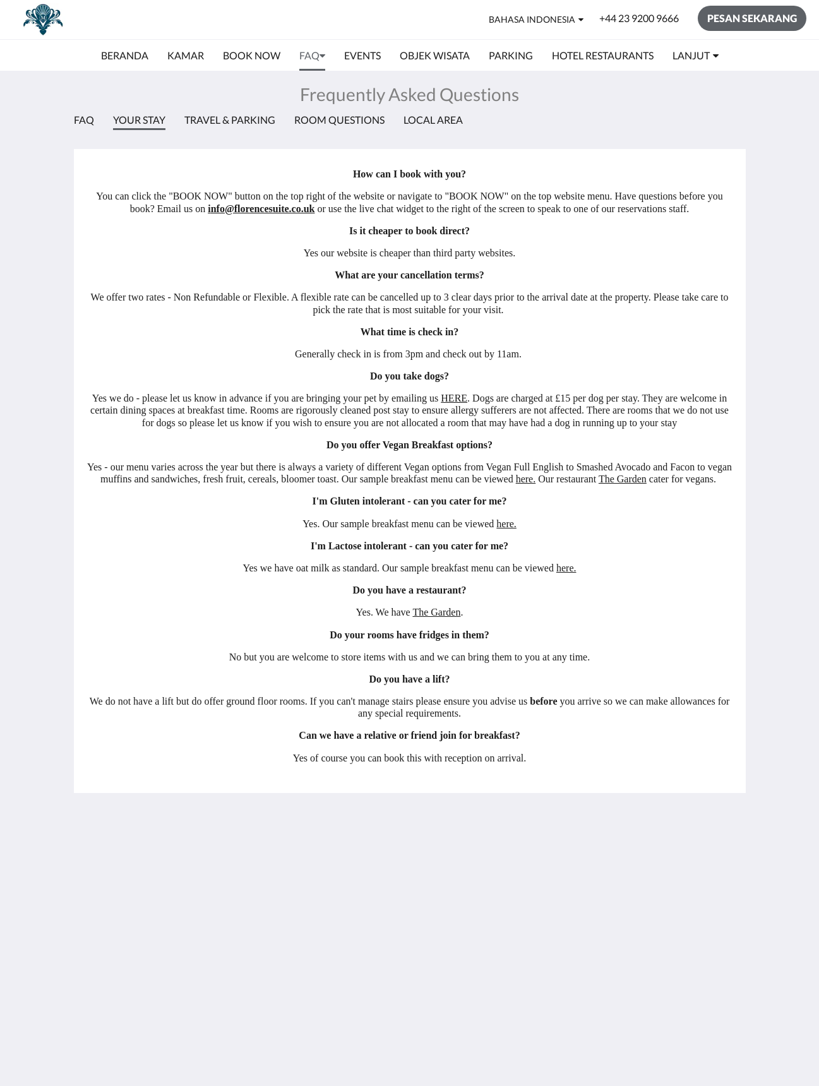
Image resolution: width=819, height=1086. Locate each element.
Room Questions (339, 120)
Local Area (433, 120)
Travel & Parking (229, 120)
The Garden (623, 479)
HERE (454, 398)
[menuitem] (124, 55)
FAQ (84, 120)
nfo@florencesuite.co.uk (263, 208)
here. (526, 479)
